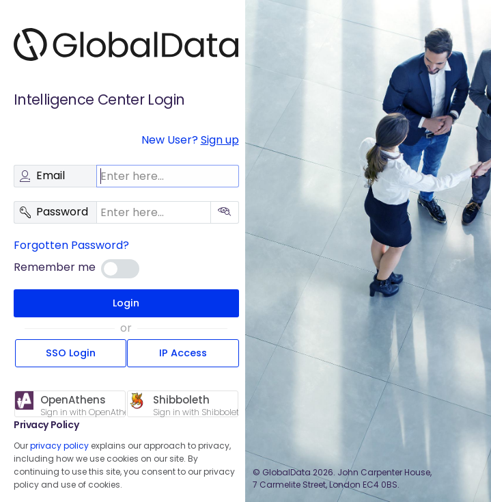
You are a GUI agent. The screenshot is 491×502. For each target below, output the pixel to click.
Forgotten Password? (71, 245)
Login (126, 303)
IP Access (183, 353)
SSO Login (71, 353)
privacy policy (59, 445)
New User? (190, 140)
